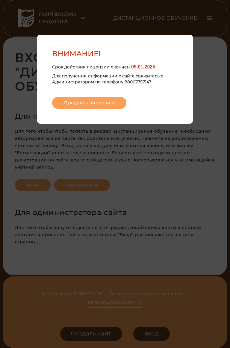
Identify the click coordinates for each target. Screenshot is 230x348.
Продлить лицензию (89, 103)
